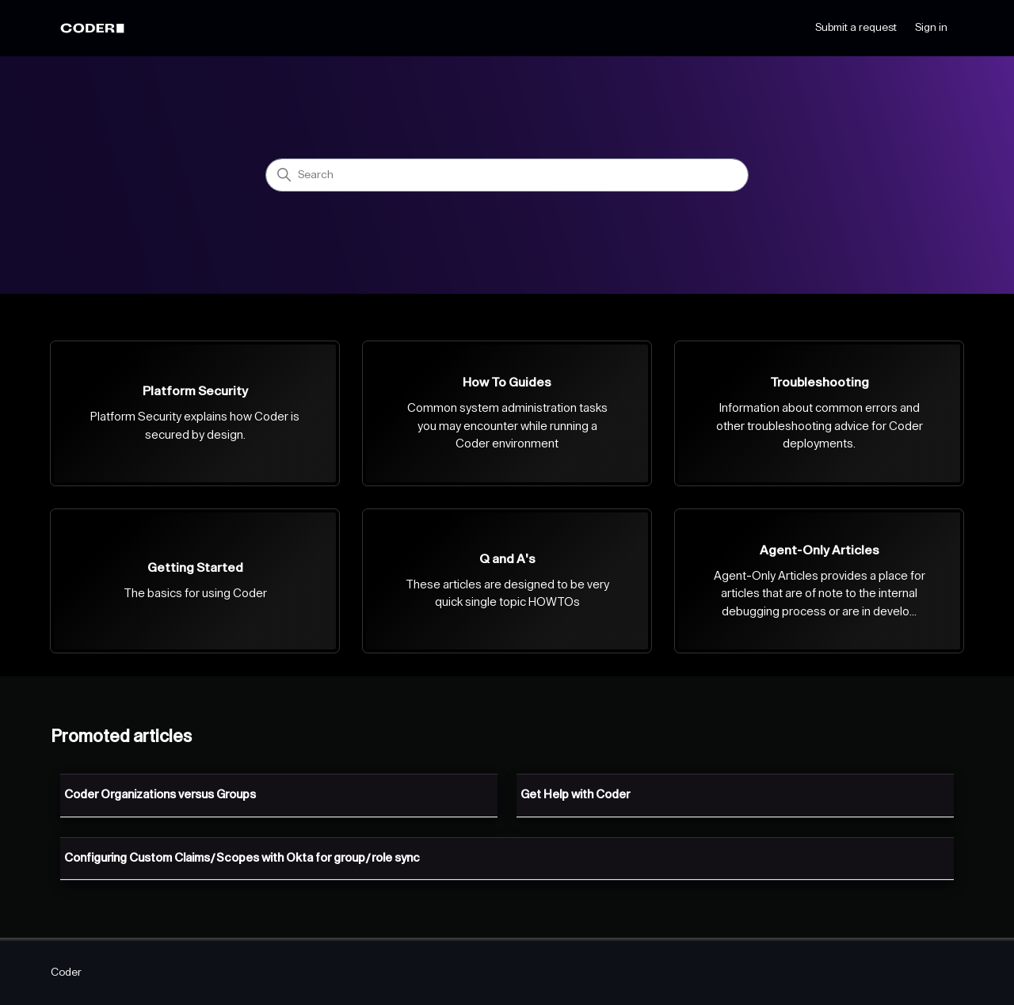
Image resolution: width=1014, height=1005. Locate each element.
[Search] (507, 175)
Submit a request (856, 27)
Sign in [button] (931, 27)
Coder (66, 972)
